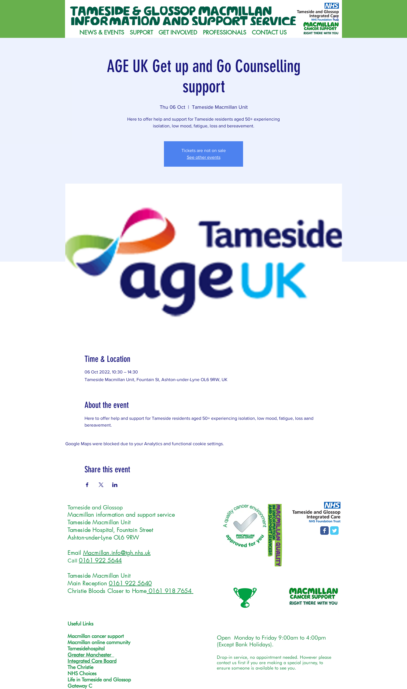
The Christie (80, 667)
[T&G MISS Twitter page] (334, 530)
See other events (203, 157)
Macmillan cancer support (96, 636)
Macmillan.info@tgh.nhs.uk (117, 553)
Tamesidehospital (86, 648)
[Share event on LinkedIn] (115, 484)
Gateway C (80, 686)
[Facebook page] (324, 530)
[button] (141, 32)
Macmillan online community (99, 642)
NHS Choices (82, 673)
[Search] (336, 19)
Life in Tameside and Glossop (99, 680)
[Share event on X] (101, 484)
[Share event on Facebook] (87, 484)
